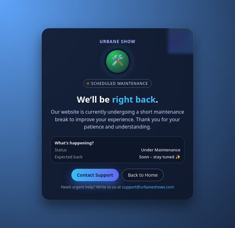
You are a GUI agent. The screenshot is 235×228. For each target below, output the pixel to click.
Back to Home (143, 175)
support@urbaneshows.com (148, 187)
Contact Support (95, 175)
